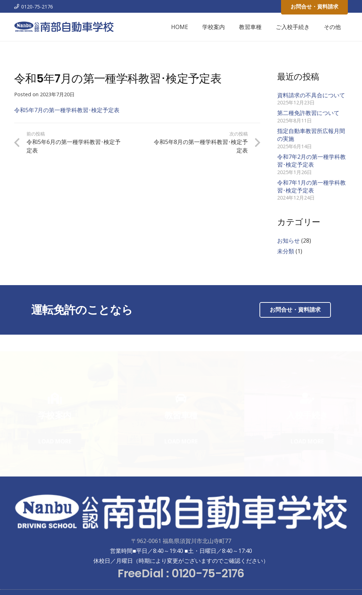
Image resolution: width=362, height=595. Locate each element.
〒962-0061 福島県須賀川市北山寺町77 (181, 541)
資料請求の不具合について (311, 95)
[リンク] (64, 27)
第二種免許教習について (308, 113)
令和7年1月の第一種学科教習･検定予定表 (311, 186)
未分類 (285, 251)
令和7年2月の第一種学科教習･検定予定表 (311, 160)
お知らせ (288, 240)
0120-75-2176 (207, 573)
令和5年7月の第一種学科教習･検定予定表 (66, 110)
